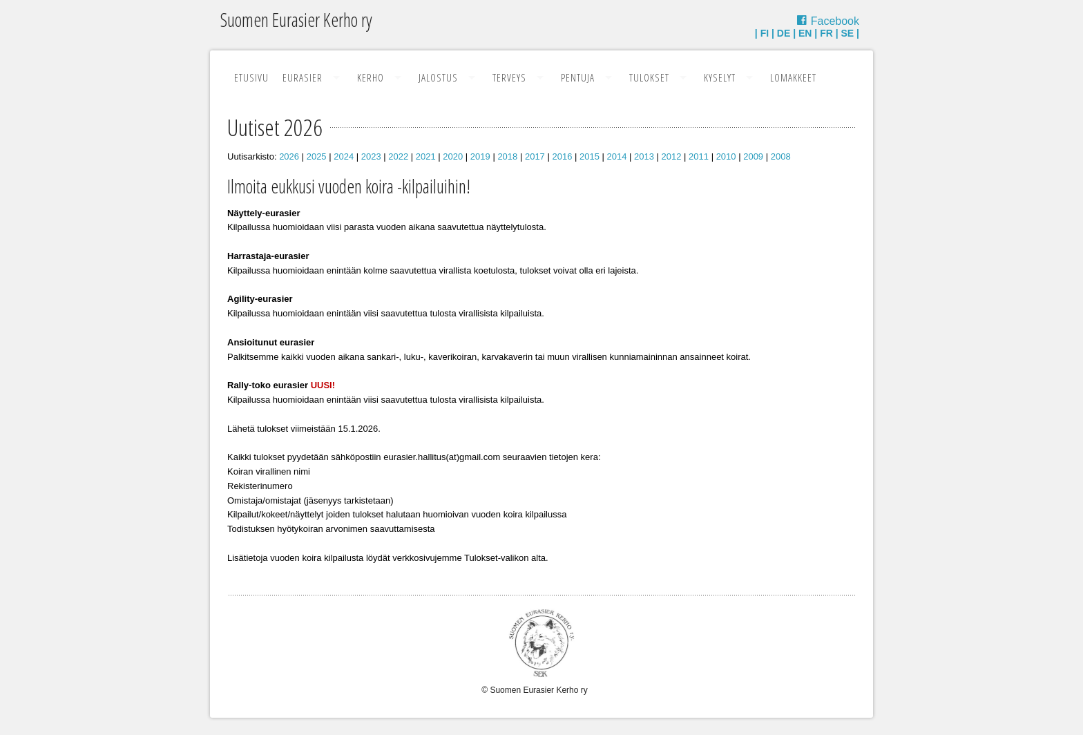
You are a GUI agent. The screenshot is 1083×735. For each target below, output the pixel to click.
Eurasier (302, 77)
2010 (726, 156)
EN (805, 33)
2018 (507, 156)
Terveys (509, 77)
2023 (371, 156)
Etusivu (251, 77)
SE (847, 33)
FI (764, 33)
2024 (344, 156)
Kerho (370, 77)
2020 (453, 156)
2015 (589, 156)
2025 (317, 156)
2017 (535, 156)
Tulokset (649, 77)
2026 (289, 156)
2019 (480, 156)
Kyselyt (720, 77)
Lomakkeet (793, 77)
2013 (644, 156)
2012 (672, 156)
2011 (699, 156)
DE (783, 33)
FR (826, 33)
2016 (562, 156)
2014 (617, 156)
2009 (753, 156)
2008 (781, 156)
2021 (426, 156)
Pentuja (578, 77)
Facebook (835, 21)
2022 (398, 156)
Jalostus (438, 77)
